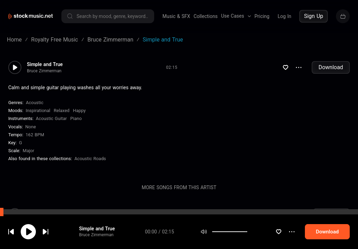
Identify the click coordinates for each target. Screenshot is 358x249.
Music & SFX (176, 16)
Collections (205, 16)
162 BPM (35, 134)
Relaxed (62, 110)
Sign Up (313, 16)
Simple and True (97, 228)
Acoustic (34, 102)
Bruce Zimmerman (96, 234)
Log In (284, 16)
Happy (79, 110)
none (30, 126)
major (28, 150)
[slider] (247, 231)
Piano (76, 118)
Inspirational (38, 110)
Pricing (262, 16)
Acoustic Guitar (51, 118)
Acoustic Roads (90, 158)
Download (330, 67)
